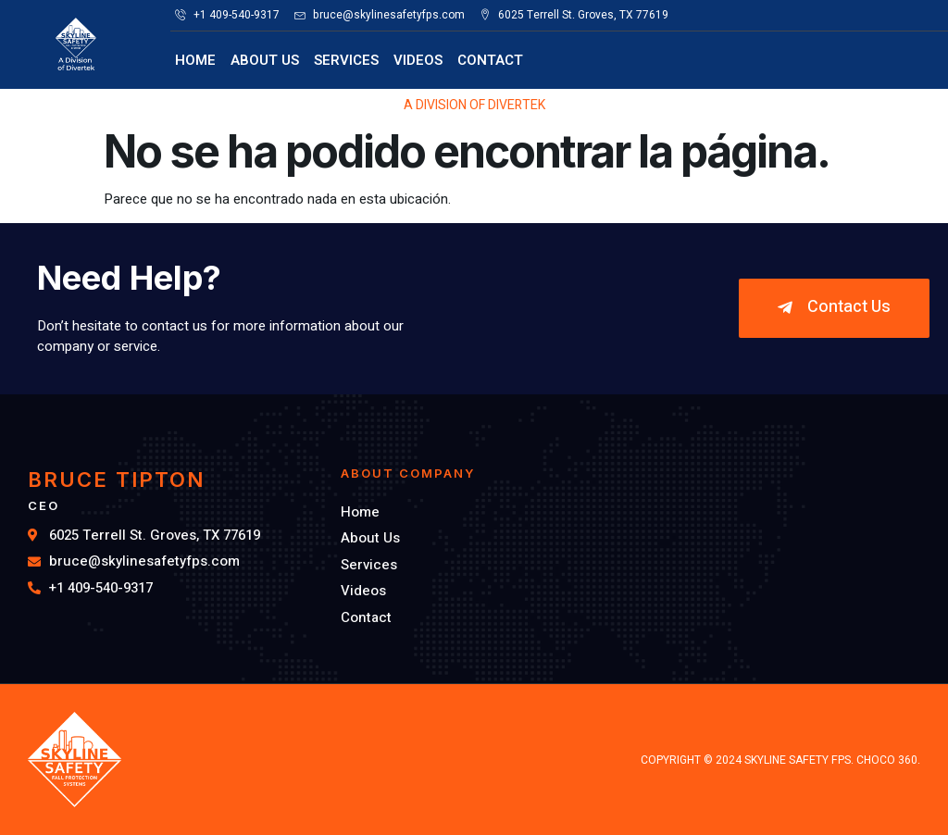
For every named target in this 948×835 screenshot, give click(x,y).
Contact (490, 60)
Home (195, 60)
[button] (834, 308)
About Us (265, 60)
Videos (418, 60)
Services (346, 60)
